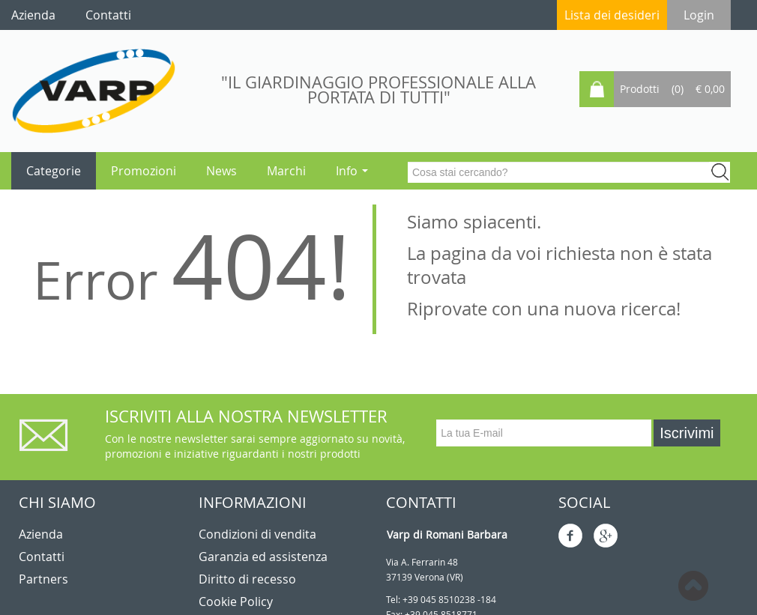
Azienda (41, 534)
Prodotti (640, 89)
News (221, 171)
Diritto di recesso (247, 579)
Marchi (286, 171)
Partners (43, 579)
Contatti (41, 556)
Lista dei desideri (612, 14)
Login (699, 14)
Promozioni (143, 171)
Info (352, 171)
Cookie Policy (236, 601)
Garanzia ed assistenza (263, 556)
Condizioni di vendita (257, 534)
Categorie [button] (53, 171)
